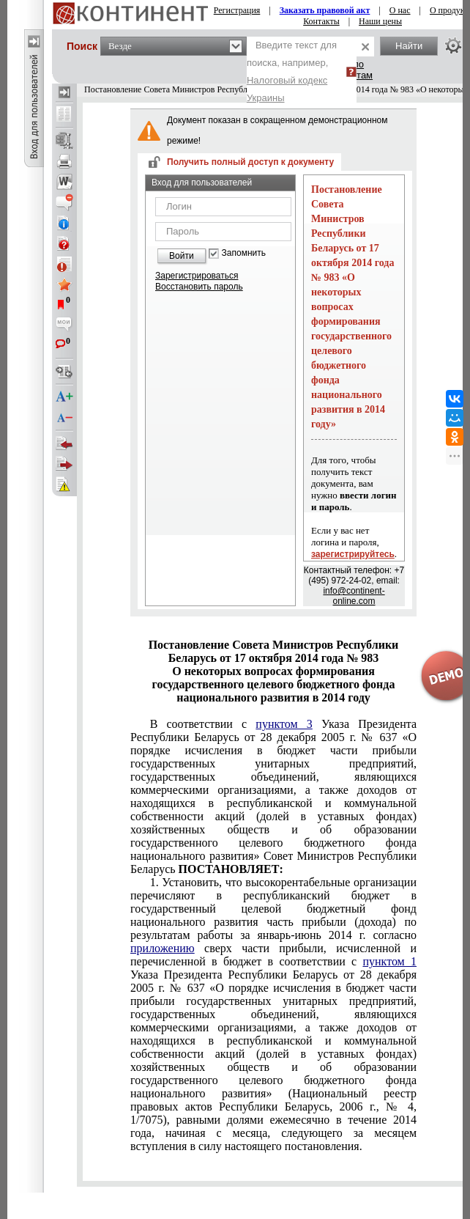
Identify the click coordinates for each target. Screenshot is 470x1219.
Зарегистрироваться (196, 275)
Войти (181, 256)
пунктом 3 (283, 724)
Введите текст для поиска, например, (292, 71)
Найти (408, 45)
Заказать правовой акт (325, 10)
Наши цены (380, 21)
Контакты (321, 21)
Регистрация (237, 10)
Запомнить (244, 253)
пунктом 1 (389, 961)
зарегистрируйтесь (353, 554)
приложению (162, 948)
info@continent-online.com (353, 596)
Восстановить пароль (199, 286)
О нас (400, 10)
